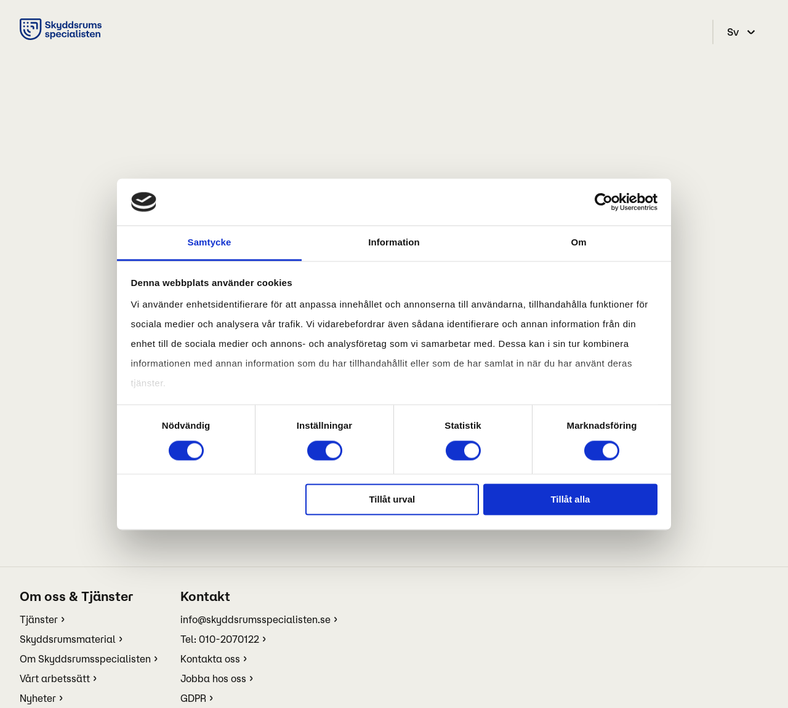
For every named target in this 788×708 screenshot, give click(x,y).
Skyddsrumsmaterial (68, 639)
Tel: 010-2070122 (219, 639)
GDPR (193, 698)
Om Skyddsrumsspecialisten (85, 658)
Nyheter (38, 698)
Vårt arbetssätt (55, 678)
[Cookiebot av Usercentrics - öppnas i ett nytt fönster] (603, 202)
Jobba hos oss (213, 678)
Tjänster (39, 619)
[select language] (742, 32)
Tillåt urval (392, 500)
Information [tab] (394, 242)
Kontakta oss (210, 658)
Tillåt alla (570, 500)
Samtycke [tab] (209, 242)
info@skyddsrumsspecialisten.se (255, 619)
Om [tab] (578, 242)
